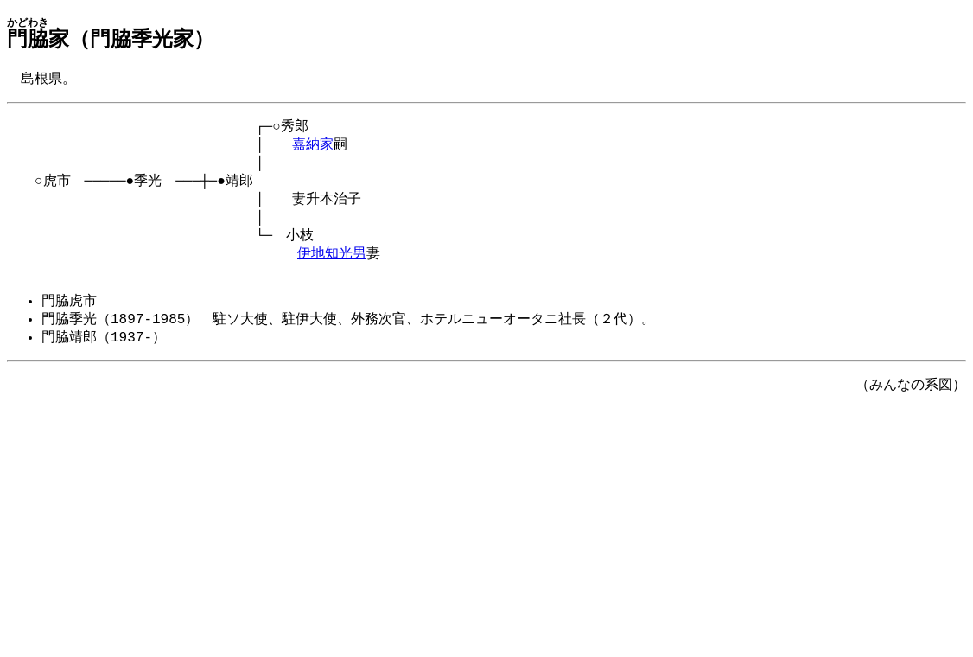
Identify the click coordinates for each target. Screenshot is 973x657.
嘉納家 (313, 148)
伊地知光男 (331, 267)
